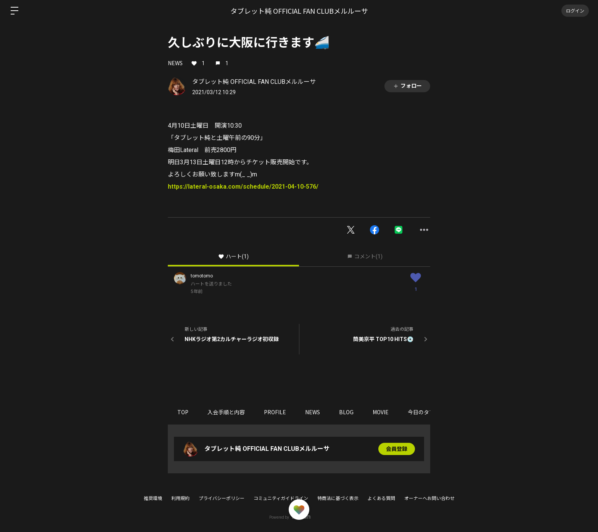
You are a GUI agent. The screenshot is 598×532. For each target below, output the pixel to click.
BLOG (346, 412)
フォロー (407, 86)
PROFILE (275, 412)
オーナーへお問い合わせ (429, 498)
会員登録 (396, 449)
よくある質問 (381, 498)
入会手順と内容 (226, 412)
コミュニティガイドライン (281, 498)
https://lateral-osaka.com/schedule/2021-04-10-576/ (243, 186)
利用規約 (180, 498)
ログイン (575, 10)
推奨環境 (153, 498)
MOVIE (381, 412)
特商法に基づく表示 (337, 498)
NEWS (175, 63)
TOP (182, 412)
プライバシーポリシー (221, 498)
